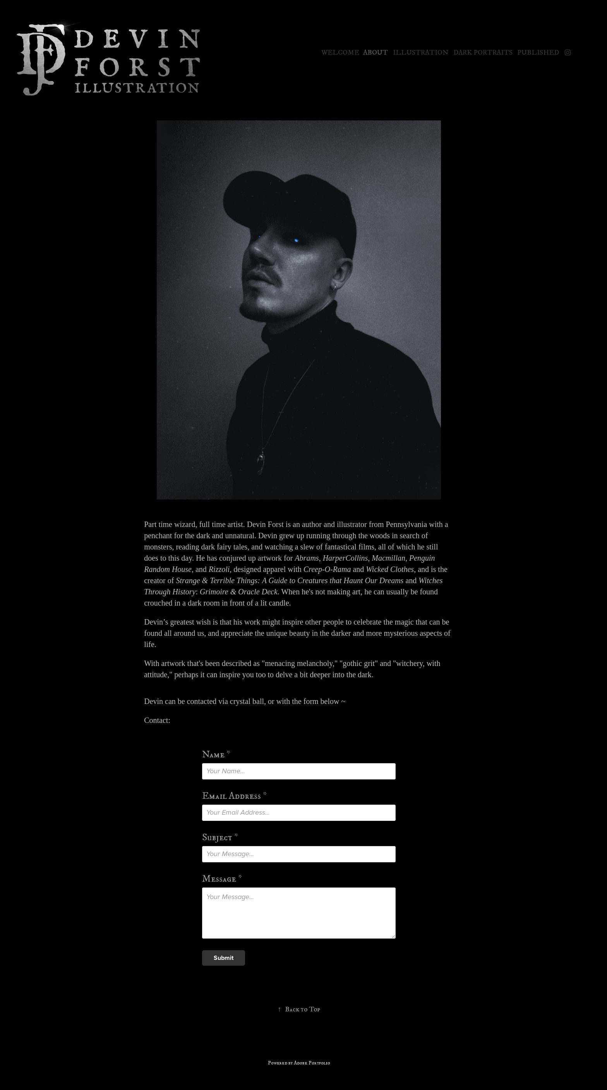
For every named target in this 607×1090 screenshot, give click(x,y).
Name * (216, 754)
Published (538, 52)
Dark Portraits (483, 52)
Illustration (420, 52)
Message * (222, 879)
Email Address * (234, 796)
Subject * (220, 837)
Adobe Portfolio (312, 1063)
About (375, 52)
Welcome (340, 52)
